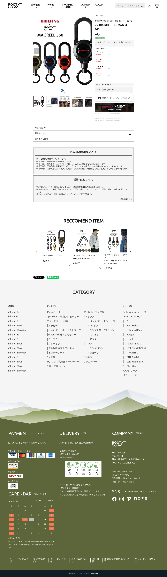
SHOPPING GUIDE (67, 5)
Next (89, 51)
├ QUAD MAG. (131, 357)
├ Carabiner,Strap (133, 361)
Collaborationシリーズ (134, 312)
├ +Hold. (128, 339)
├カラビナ (52, 325)
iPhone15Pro (15, 366)
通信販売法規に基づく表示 (117, 560)
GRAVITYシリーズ (102, 118)
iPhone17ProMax (17, 330)
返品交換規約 (39, 560)
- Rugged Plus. (132, 330)
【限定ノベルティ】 (103, 84)
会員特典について (79, 560)
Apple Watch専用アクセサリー (63, 316)
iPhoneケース (54, 312)
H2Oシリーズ (130, 375)
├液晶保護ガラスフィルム (60, 348)
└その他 (51, 357)
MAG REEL (107, 120)
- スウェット (92, 334)
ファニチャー (90, 361)
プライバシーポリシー (145, 560)
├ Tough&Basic (132, 343)
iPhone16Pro (15, 348)
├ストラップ (53, 343)
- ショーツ (91, 352)
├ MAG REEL (130, 352)
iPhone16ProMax (17, 352)
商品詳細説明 (40, 128)
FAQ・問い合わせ (58, 560)
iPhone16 (13, 339)
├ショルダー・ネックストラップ (64, 330)
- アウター (91, 339)
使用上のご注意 (41, 139)
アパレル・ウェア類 (93, 312)
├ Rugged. (129, 334)
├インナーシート (56, 352)
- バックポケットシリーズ (99, 321)
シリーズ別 (97, 118)
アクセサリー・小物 (57, 321)
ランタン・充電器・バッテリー (63, 361)
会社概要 (95, 560)
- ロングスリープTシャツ (98, 330)
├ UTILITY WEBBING (134, 348)
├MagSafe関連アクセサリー (61, 334)
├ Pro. (127, 321)
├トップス (88, 316)
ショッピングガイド (19, 560)
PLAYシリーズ (130, 370)
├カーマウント (54, 339)
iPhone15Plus (15, 361)
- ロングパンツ (93, 348)
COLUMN (99, 5)
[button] (36, 252)
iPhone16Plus (15, 343)
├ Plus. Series (130, 325)
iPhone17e (13, 312)
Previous (37, 51)
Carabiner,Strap (109, 118)
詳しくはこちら (126, 199)
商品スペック (40, 133)
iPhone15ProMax (17, 370)
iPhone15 (13, 357)
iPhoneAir (13, 316)
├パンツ (87, 343)
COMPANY (85, 5)
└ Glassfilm (129, 366)
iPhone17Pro (15, 325)
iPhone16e (13, 334)
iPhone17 (13, 321)
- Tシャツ (90, 325)
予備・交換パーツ (56, 366)
